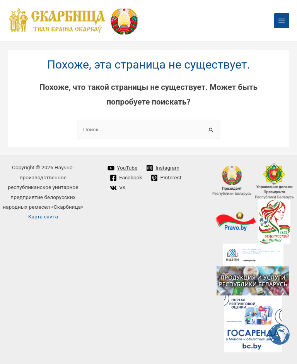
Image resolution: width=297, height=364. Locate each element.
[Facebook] (126, 177)
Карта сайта (43, 216)
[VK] (118, 187)
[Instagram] (163, 168)
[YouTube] (123, 168)
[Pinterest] (166, 177)
